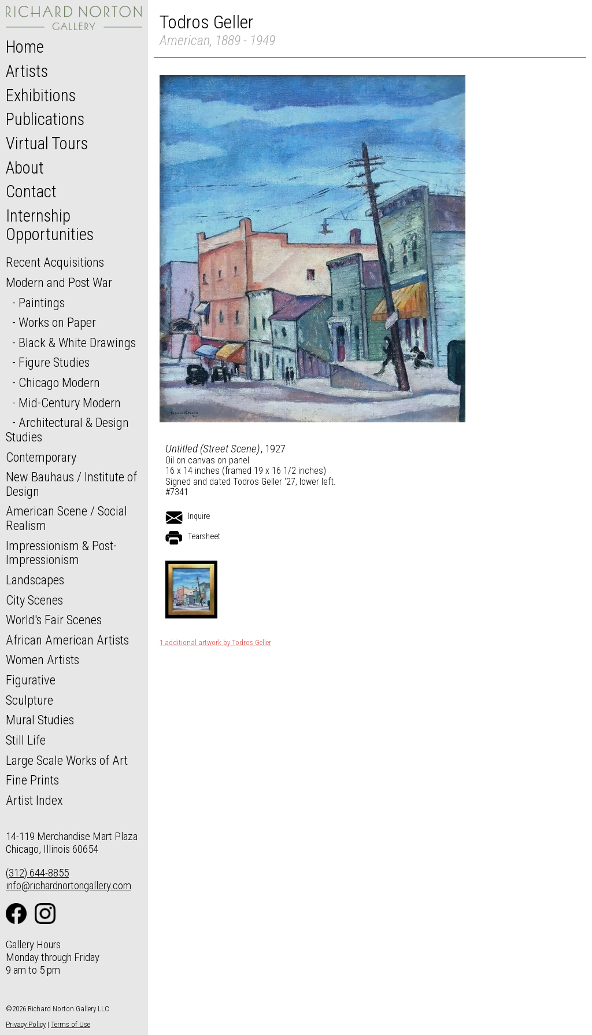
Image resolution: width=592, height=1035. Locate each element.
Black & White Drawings (77, 342)
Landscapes (35, 579)
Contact (31, 191)
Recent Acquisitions (55, 262)
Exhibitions (41, 95)
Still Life (26, 739)
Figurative (31, 679)
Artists (27, 71)
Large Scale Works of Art (67, 760)
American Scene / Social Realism (66, 518)
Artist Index (34, 800)
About (25, 168)
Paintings (41, 302)
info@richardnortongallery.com (68, 885)
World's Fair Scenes (54, 619)
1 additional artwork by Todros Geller (215, 643)
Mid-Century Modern (69, 402)
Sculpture (29, 700)
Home (25, 47)
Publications (45, 119)
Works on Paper (57, 322)
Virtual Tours (47, 143)
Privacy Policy (26, 1024)
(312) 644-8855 (37, 872)
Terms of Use (70, 1024)
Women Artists (42, 659)
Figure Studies (54, 362)
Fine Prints (32, 779)
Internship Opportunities (50, 225)
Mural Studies (40, 719)
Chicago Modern (59, 382)
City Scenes (34, 599)
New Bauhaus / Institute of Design (71, 484)
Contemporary (41, 457)
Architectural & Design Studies (67, 429)
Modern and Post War (59, 282)
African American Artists (67, 639)
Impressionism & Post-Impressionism (61, 553)
